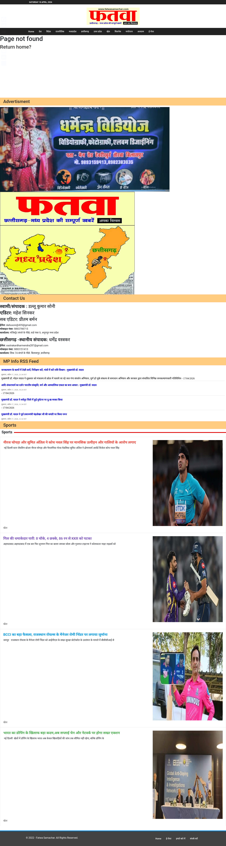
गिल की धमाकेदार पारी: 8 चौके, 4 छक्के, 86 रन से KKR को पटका (47, 538)
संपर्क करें (194, 838)
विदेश (48, 31)
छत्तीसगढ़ (85, 31)
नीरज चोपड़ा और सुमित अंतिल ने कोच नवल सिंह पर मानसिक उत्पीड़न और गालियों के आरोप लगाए (69, 442)
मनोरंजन (129, 31)
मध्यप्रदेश (72, 31)
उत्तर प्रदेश (98, 31)
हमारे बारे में (180, 838)
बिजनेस (118, 31)
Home (31, 31)
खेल (108, 31)
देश (40, 31)
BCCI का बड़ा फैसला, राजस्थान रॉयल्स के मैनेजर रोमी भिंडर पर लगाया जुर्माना (55, 635)
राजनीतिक (60, 31)
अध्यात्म (140, 31)
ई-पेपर (151, 31)
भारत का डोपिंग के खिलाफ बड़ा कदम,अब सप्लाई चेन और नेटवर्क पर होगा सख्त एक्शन (61, 733)
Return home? (15, 47)
